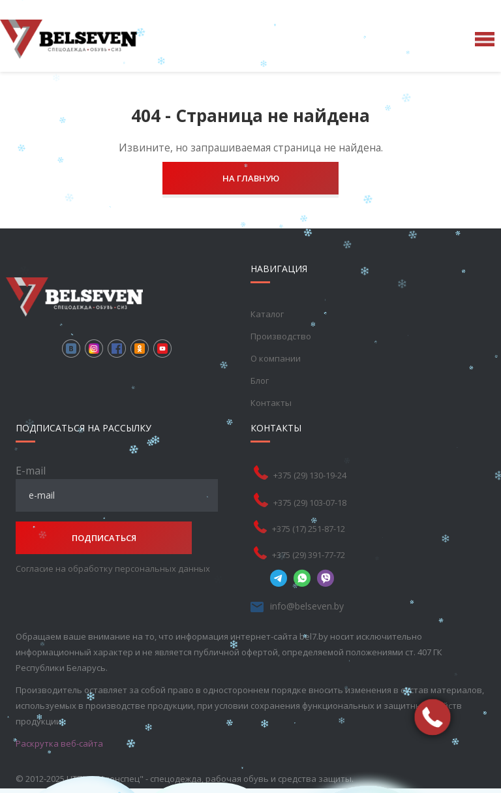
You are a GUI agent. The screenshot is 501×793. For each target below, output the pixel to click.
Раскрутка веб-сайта (59, 743)
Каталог (267, 314)
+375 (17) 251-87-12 (308, 529)
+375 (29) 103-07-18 (309, 502)
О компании (275, 358)
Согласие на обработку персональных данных (113, 568)
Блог (259, 380)
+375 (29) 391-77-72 (308, 555)
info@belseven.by (307, 606)
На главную (250, 178)
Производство (280, 336)
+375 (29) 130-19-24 (309, 475)
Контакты (271, 403)
